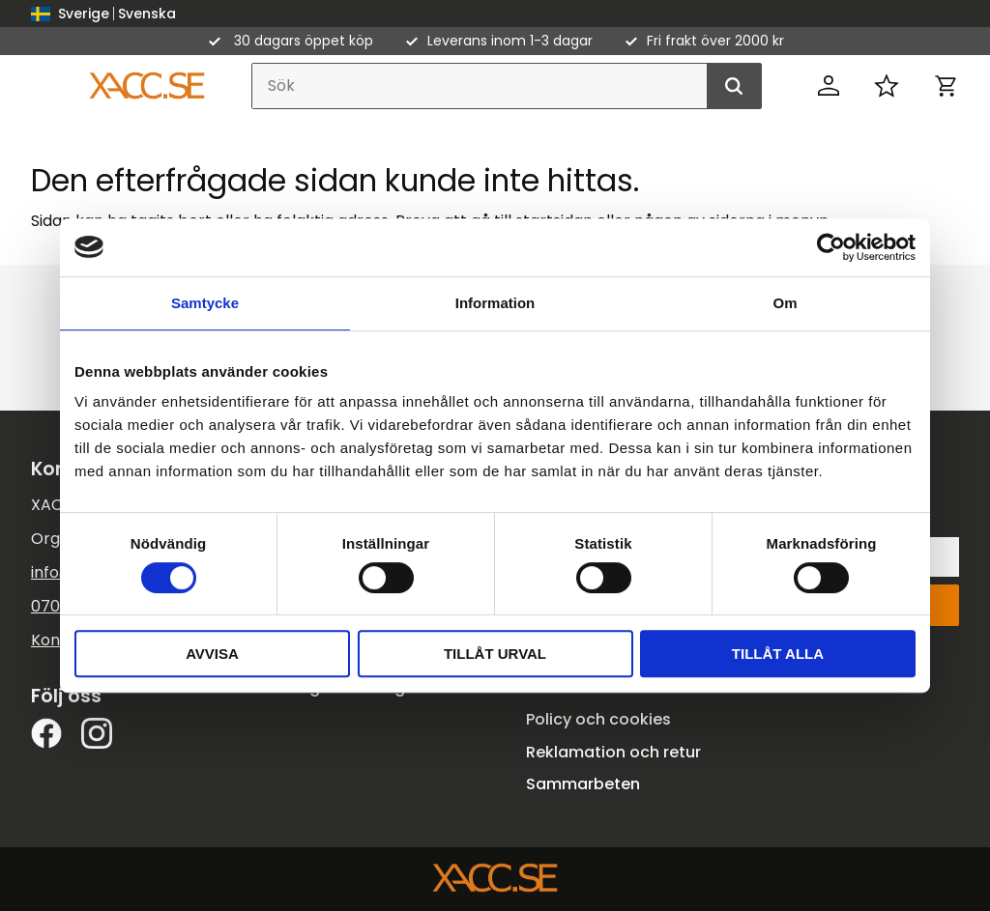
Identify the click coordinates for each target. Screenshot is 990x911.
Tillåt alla (778, 653)
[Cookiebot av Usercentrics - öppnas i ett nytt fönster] (831, 247)
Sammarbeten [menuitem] (583, 784)
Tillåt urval (495, 653)
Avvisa (212, 653)
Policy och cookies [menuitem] (598, 719)
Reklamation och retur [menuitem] (613, 752)
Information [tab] (495, 303)
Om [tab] (784, 303)
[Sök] (734, 86)
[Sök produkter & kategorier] (506, 86)
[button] (886, 86)
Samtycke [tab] (205, 303)
